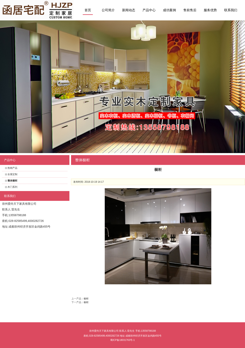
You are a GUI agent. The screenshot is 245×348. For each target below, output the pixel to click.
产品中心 (149, 10)
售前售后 (189, 10)
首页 (88, 10)
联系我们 (230, 10)
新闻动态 (128, 10)
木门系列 (12, 187)
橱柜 (86, 298)
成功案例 (169, 10)
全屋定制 (12, 174)
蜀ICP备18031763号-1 (122, 340)
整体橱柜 (12, 180)
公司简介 (108, 10)
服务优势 (210, 10)
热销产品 (12, 168)
